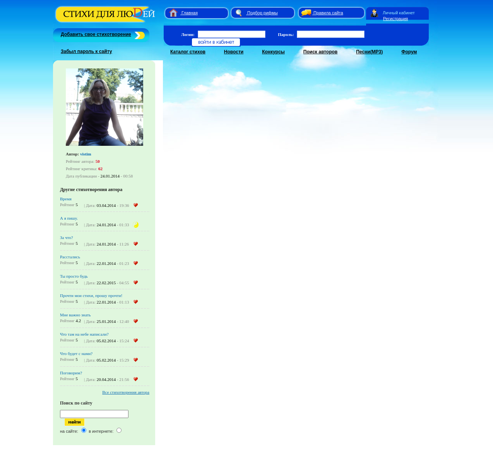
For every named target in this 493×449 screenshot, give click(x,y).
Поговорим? (71, 372)
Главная (189, 12)
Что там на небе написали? (84, 334)
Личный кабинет (399, 12)
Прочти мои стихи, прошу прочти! (91, 295)
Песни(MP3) (369, 52)
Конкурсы (273, 52)
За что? (66, 237)
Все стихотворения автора (125, 392)
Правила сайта (328, 12)
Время (66, 198)
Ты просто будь (74, 276)
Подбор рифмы (262, 12)
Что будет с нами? (76, 353)
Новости (233, 52)
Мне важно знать (75, 314)
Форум (409, 52)
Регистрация (395, 18)
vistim (85, 154)
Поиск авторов (320, 52)
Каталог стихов (187, 52)
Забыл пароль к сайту (86, 51)
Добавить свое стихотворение (96, 34)
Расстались (70, 256)
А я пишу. (69, 218)
